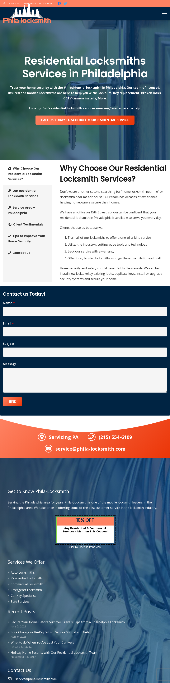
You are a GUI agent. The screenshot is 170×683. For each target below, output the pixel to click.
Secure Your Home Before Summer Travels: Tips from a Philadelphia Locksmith (68, 622)
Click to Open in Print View (85, 547)
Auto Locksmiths (23, 572)
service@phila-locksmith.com (90, 448)
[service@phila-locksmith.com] (11, 679)
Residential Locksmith (26, 578)
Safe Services (20, 601)
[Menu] (164, 13)
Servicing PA (63, 437)
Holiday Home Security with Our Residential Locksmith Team (54, 652)
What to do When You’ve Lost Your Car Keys (42, 642)
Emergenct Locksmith (26, 590)
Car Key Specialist (23, 596)
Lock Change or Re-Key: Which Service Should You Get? (50, 632)
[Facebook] (59, 3)
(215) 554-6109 (115, 437)
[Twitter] (65, 3)
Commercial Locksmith (27, 584)
